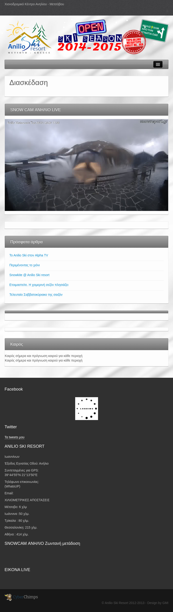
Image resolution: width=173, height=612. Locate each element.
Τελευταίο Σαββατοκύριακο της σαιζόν (36, 294)
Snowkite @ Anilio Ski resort (29, 275)
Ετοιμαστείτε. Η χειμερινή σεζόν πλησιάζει (38, 285)
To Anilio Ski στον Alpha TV (28, 255)
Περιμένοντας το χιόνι (24, 265)
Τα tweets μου (14, 437)
